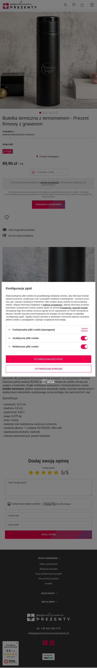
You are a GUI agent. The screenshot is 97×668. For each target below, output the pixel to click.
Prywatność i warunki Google (74, 307)
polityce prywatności (52, 305)
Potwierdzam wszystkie (48, 359)
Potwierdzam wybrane (48, 368)
